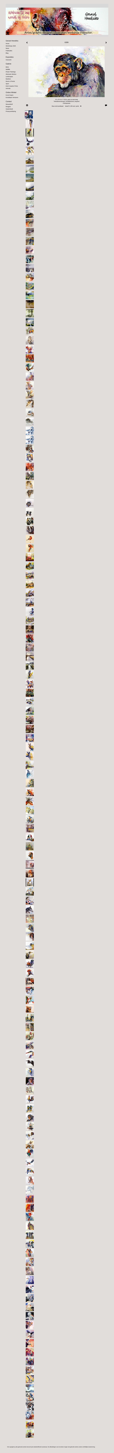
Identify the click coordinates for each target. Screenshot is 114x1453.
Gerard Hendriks (12, 41)
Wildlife (8, 69)
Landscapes (9, 76)
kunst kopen (9, 95)
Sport (7, 83)
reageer (8, 106)
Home (7, 43)
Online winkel (11, 92)
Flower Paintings (11, 72)
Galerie (8, 64)
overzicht (8, 60)
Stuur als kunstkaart (66, 106)
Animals (8, 88)
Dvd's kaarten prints (12, 86)
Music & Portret (10, 81)
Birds (7, 67)
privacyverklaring (11, 111)
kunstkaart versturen (12, 97)
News (7, 48)
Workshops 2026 (11, 46)
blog (7, 53)
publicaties (9, 50)
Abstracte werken (11, 74)
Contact (9, 101)
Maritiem (8, 79)
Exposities (10, 57)
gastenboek (9, 109)
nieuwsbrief (9, 104)
